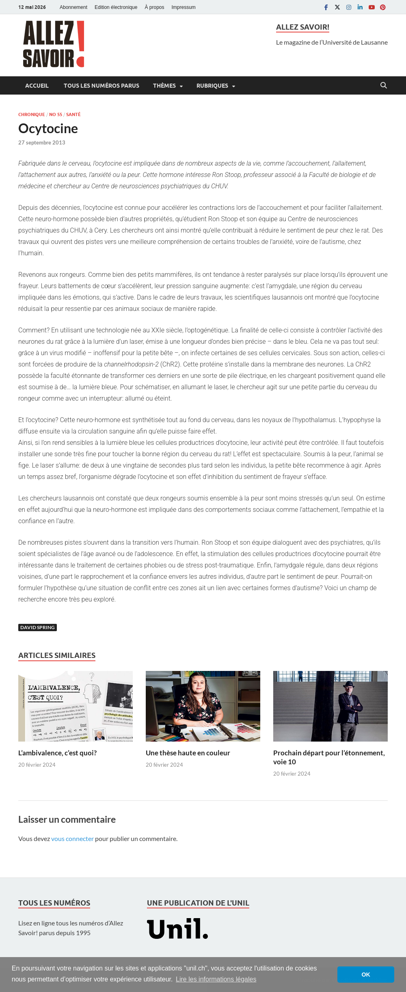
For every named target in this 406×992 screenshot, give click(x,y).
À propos (154, 7)
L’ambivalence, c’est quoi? (57, 752)
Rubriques (212, 85)
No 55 (55, 114)
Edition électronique (116, 7)
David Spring (37, 627)
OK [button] (365, 974)
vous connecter (72, 838)
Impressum (184, 7)
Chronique (31, 114)
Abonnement (73, 7)
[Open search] (384, 85)
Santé (73, 114)
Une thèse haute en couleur (188, 752)
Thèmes (164, 85)
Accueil (37, 85)
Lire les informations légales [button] (216, 979)
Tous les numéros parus (101, 85)
